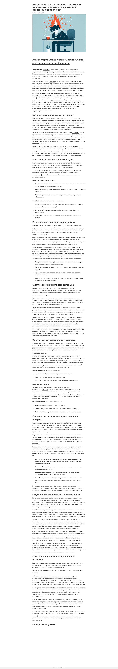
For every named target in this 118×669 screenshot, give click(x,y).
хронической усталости (47, 76)
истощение (45, 389)
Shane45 (34, 12)
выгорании (75, 132)
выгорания (52, 81)
